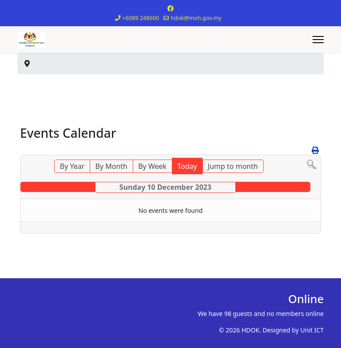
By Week (152, 166)
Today (187, 166)
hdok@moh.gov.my (195, 18)
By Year (72, 166)
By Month (111, 166)
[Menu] (318, 39)
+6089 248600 (141, 18)
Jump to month (233, 166)
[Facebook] (170, 8)
